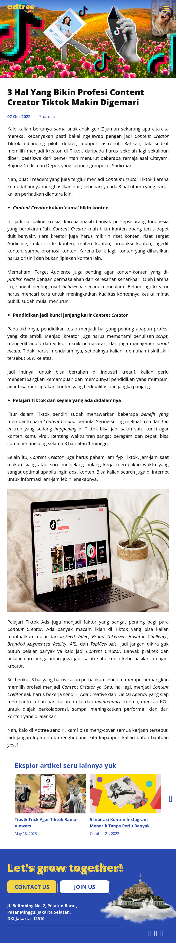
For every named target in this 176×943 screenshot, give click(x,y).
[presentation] (170, 798)
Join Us (84, 886)
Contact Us (32, 886)
